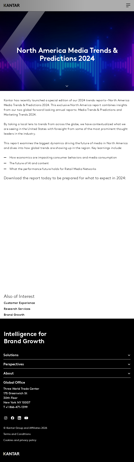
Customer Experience (19, 303)
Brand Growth (14, 315)
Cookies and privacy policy (19, 440)
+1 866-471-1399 (17, 407)
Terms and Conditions (17, 434)
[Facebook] (12, 419)
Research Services (17, 309)
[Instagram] (5, 419)
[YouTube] (19, 419)
